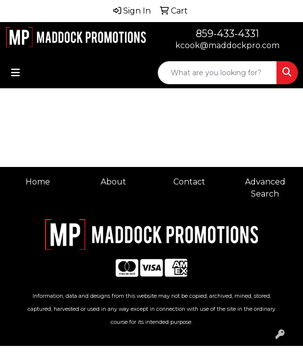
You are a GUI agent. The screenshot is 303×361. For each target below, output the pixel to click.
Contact (189, 182)
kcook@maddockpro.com (227, 45)
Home (38, 182)
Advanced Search (265, 188)
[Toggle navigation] (15, 73)
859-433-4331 (227, 34)
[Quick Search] (217, 72)
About (113, 182)
